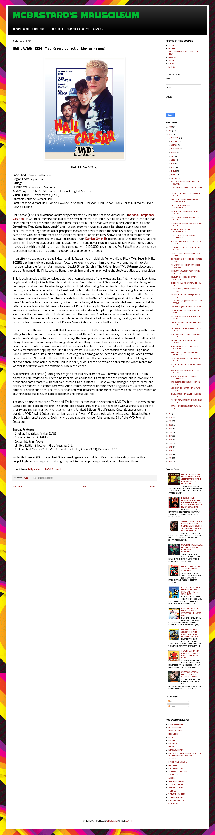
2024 (170, 134)
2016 (170, 439)
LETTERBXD (171, 67)
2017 (170, 436)
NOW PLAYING (172, 765)
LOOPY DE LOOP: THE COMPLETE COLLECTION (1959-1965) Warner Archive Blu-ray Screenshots (191, 590)
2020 (170, 425)
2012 (170, 454)
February (174, 175)
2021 (170, 421)
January (174, 178)
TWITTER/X (171, 60)
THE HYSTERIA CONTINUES (176, 794)
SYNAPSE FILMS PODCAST (176, 781)
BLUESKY (171, 64)
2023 (170, 414)
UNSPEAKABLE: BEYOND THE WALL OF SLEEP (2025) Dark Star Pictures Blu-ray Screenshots (191, 548)
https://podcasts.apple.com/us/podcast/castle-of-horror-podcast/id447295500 (185, 754)
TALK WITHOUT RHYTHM (176, 784)
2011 (170, 458)
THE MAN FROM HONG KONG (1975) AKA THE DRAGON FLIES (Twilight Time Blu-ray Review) (190, 654)
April (173, 167)
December (175, 138)
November (175, 141)
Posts (171, 701)
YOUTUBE (171, 45)
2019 (170, 428)
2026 (170, 127)
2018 (170, 432)
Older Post (152, 486)
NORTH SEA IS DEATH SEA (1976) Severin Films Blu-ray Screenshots (191, 568)
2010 (170, 462)
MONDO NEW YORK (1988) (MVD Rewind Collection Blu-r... (184, 377)
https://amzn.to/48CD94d (44, 469)
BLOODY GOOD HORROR (175, 724)
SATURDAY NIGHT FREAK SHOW (178, 771)
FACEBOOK (171, 48)
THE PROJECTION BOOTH (176, 797)
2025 (170, 131)
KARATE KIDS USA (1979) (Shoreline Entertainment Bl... (182, 206)
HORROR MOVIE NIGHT (175, 750)
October (174, 145)
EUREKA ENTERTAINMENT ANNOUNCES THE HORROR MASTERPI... (184, 200)
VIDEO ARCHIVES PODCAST (176, 800)
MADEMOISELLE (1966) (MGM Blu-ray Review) (186, 307)
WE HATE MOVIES (173, 804)
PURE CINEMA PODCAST (175, 768)
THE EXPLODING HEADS (175, 788)
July (173, 156)
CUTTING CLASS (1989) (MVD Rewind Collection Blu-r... (183, 236)
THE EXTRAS (172, 791)
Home (85, 486)
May (172, 163)
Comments (173, 706)
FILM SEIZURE (172, 744)
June (173, 160)
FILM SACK (171, 740)
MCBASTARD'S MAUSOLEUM (76, 15)
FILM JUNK (171, 737)
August (174, 152)
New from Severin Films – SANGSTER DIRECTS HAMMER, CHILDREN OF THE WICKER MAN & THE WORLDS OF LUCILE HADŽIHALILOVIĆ (191, 479)
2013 (170, 451)
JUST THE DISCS (173, 759)
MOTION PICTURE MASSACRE (177, 762)
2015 (170, 443)
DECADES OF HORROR (175, 731)
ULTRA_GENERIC (112, 821)
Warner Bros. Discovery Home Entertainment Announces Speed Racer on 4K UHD (191, 611)
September (175, 149)
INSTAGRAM (172, 57)
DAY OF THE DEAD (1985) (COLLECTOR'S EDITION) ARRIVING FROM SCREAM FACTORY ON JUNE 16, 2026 (189, 633)
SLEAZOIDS (171, 778)
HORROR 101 (172, 747)
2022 (170, 417)
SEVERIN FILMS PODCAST (176, 775)
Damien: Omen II (95, 239)
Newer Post (17, 486)
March (173, 171)
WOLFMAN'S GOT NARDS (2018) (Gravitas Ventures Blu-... (184, 278)
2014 (170, 447)
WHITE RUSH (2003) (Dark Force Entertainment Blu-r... (181, 230)
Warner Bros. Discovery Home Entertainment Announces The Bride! (189, 674)
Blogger (129, 821)
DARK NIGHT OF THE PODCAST (177, 727)
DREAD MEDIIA (173, 734)
